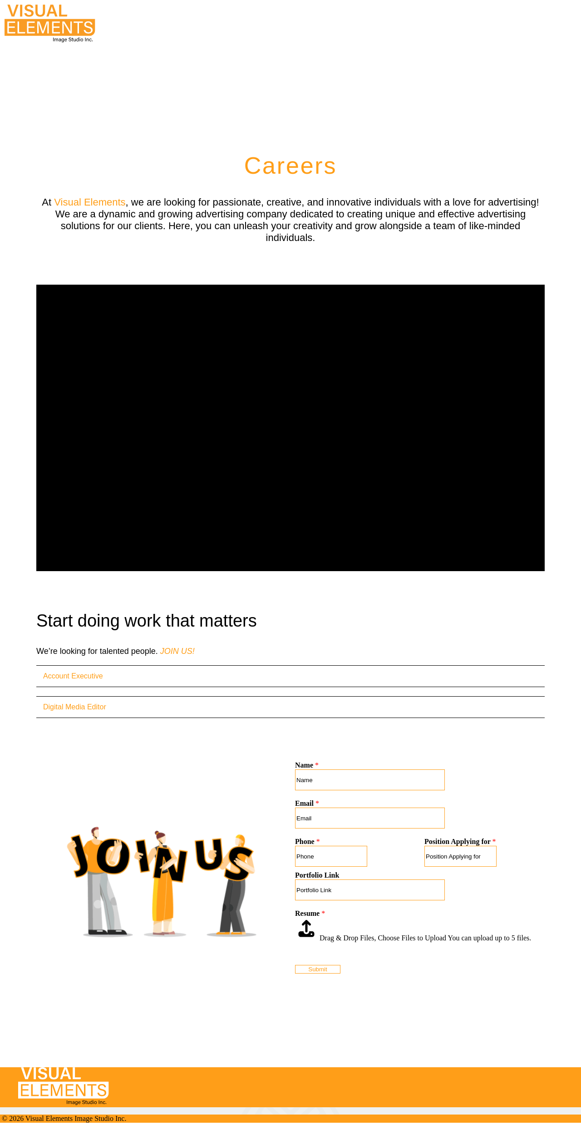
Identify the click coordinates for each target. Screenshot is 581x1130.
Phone (307, 841)
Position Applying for (460, 841)
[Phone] (331, 856)
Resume (310, 913)
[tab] (290, 676)
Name (307, 765)
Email (307, 803)
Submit (317, 969)
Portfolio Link (317, 875)
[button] (508, 8)
